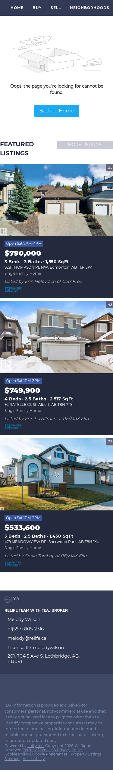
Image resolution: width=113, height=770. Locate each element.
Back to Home (56, 111)
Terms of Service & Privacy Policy (53, 750)
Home (17, 7)
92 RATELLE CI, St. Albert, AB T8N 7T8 (39, 404)
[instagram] (31, 684)
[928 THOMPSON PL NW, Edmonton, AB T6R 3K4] (56, 200)
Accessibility (34, 758)
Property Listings (86, 754)
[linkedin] (19, 684)
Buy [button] (37, 7)
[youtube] (43, 684)
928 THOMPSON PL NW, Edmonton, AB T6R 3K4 (49, 267)
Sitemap (12, 758)
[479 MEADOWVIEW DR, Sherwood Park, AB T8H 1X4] (56, 474)
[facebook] (7, 684)
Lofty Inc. (35, 745)
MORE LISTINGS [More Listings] (85, 144)
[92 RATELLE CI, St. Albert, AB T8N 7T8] (56, 337)
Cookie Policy (17, 754)
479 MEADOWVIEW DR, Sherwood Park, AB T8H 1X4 (52, 541)
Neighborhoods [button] (89, 7)
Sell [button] (56, 7)
